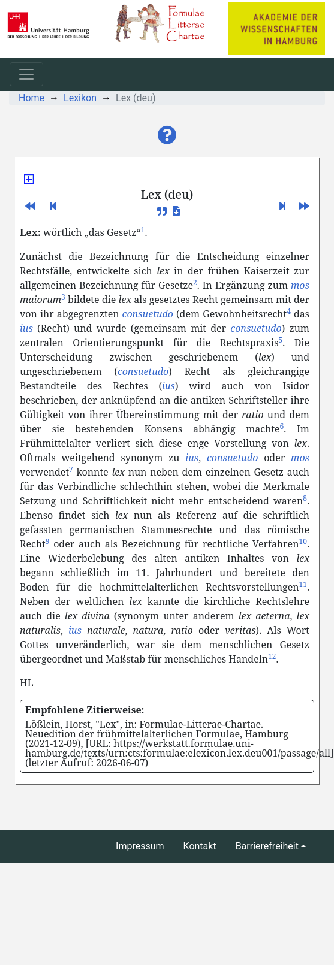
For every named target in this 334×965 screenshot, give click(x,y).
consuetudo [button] (147, 313)
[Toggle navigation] (26, 74)
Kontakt (199, 846)
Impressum (140, 846)
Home (31, 98)
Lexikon (80, 98)
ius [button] (26, 328)
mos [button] (300, 285)
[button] (167, 135)
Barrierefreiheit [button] (267, 846)
